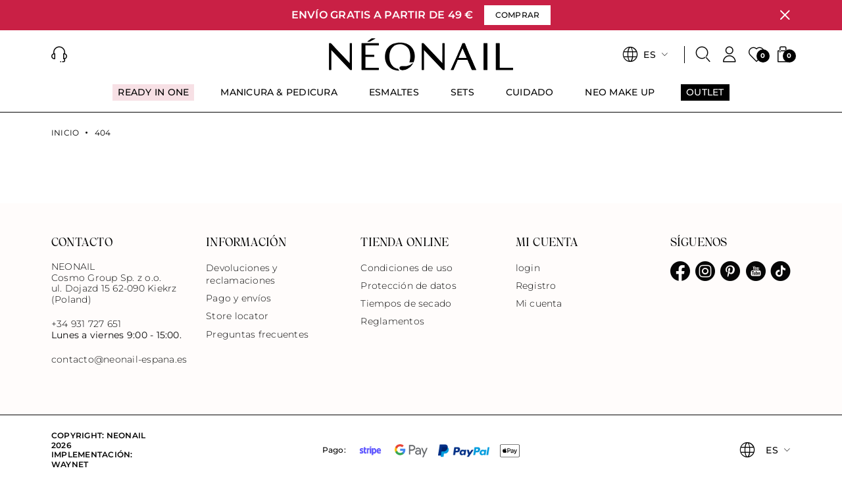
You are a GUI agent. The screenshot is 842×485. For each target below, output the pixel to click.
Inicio (65, 133)
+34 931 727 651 (86, 324)
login (528, 268)
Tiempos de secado (405, 303)
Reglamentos (392, 321)
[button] (59, 55)
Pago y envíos (238, 298)
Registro (536, 286)
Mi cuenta (539, 303)
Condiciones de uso (406, 268)
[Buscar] (703, 55)
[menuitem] (153, 98)
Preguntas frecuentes (257, 334)
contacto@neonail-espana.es (119, 359)
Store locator (237, 316)
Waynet (69, 464)
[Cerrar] (784, 15)
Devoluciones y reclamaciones (241, 274)
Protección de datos (408, 286)
